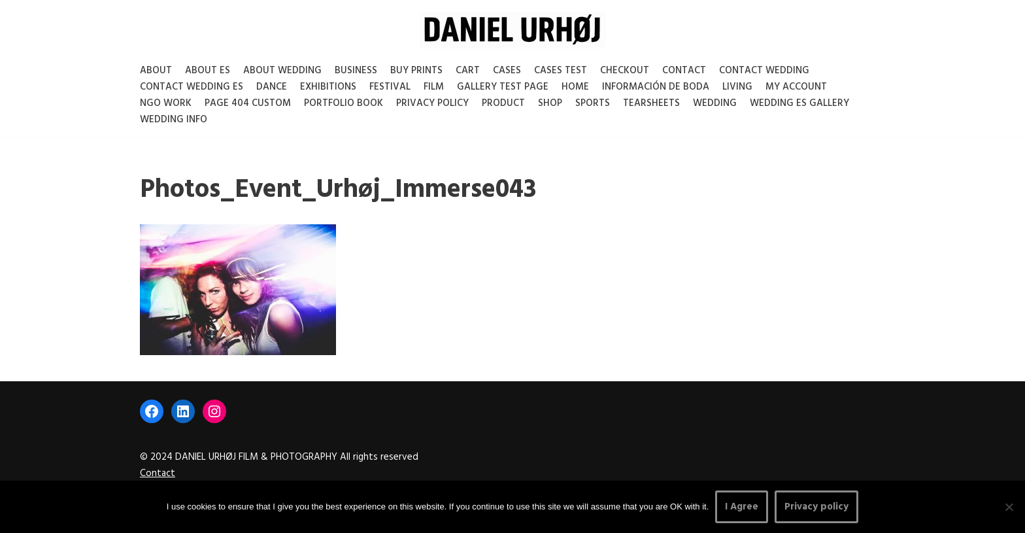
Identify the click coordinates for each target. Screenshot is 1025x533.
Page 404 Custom (248, 103)
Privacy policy (816, 507)
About (156, 70)
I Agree (741, 507)
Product (503, 103)
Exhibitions (328, 87)
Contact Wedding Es (191, 87)
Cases (507, 70)
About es (207, 70)
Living (737, 87)
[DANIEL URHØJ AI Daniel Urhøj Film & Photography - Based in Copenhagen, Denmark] (513, 30)
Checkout (624, 70)
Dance (271, 87)
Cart (468, 70)
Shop (550, 103)
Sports (592, 103)
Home (575, 87)
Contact (684, 70)
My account (796, 87)
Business (356, 70)
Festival (390, 87)
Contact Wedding (764, 70)
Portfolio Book (343, 103)
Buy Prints (416, 70)
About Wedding (282, 70)
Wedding (715, 103)
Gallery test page (502, 87)
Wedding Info (173, 120)
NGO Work (166, 103)
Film (434, 87)
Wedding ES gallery (799, 103)
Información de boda (655, 87)
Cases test (560, 70)
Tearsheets (651, 103)
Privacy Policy (432, 103)
